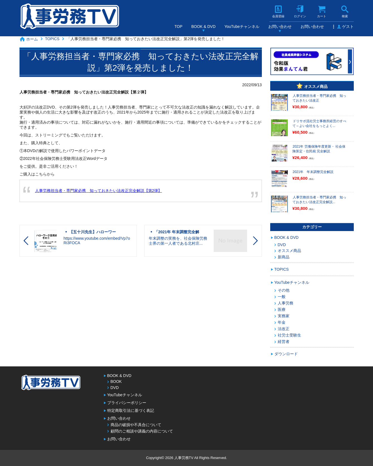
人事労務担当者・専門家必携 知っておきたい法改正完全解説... (319, 199)
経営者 (283, 341)
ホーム (32, 39)
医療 (282, 309)
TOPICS (52, 39)
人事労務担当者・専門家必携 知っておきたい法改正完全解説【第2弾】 (98, 190)
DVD (282, 244)
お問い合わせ (280, 26)
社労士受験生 (289, 335)
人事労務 (285, 303)
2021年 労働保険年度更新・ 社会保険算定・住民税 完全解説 (318, 149)
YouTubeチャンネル (242, 26)
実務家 (283, 316)
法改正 (283, 328)
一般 (282, 296)
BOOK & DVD (203, 26)
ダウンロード (286, 354)
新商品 (283, 257)
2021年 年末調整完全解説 (313, 172)
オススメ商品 (289, 250)
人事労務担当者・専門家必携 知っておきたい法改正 (319, 98)
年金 (282, 322)
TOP (178, 26)
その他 (283, 290)
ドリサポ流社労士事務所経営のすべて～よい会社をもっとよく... (319, 123)
